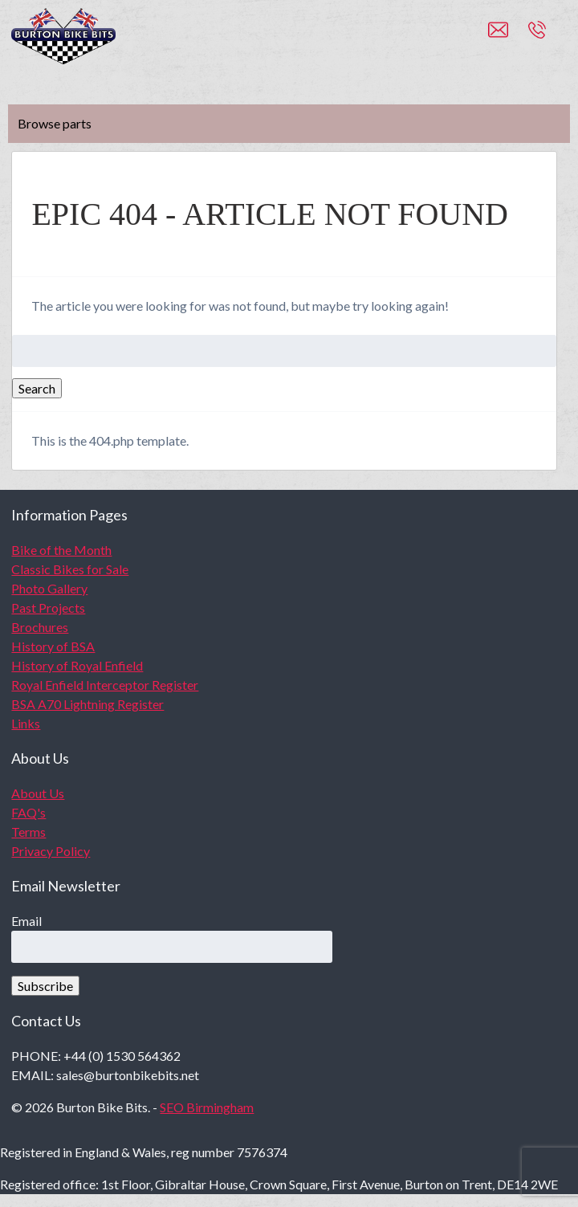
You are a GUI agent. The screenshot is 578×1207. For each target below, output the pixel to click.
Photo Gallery (49, 588)
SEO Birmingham (207, 1107)
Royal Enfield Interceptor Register (104, 684)
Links (25, 723)
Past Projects (48, 607)
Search (36, 388)
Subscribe (45, 985)
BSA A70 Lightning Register (87, 704)
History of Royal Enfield (77, 665)
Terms (28, 831)
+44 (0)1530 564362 (555, 37)
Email (26, 920)
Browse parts (55, 123)
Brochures (39, 626)
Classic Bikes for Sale (69, 569)
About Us (37, 793)
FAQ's (28, 812)
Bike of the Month (61, 549)
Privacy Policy (50, 850)
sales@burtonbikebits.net (508, 37)
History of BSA (53, 646)
